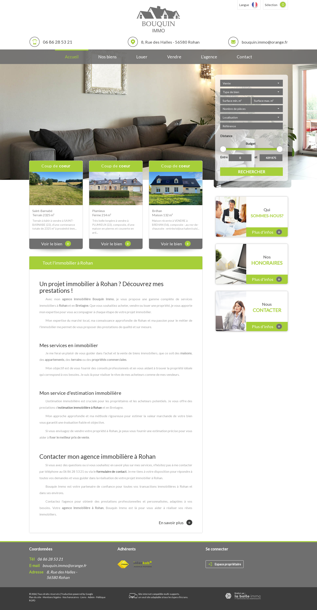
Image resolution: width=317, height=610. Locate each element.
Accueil (72, 56)
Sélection (271, 5)
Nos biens (107, 56)
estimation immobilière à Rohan (80, 407)
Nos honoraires (71, 597)
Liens (83, 597)
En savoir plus (175, 522)
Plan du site (35, 597)
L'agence (209, 56)
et (256, 157)
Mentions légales (52, 597)
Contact (244, 56)
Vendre (174, 56)
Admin (91, 597)
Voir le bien (56, 243)
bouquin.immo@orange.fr (265, 42)
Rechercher (251, 171)
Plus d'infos (267, 232)
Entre (224, 157)
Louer (141, 56)
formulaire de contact (111, 471)
